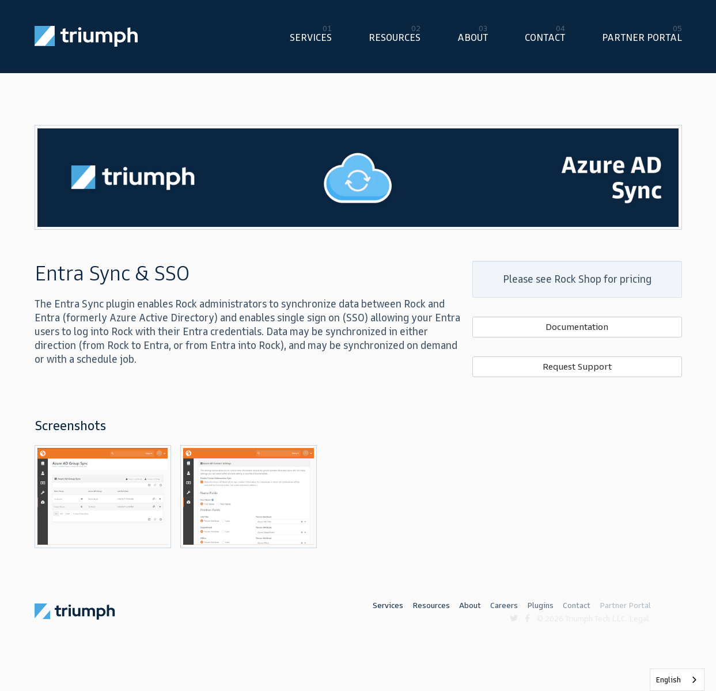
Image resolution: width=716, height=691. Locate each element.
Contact (545, 37)
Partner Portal (642, 37)
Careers (504, 605)
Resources (394, 37)
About (472, 37)
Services (311, 37)
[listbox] (677, 680)
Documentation (576, 326)
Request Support (577, 366)
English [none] (668, 679)
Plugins (540, 605)
